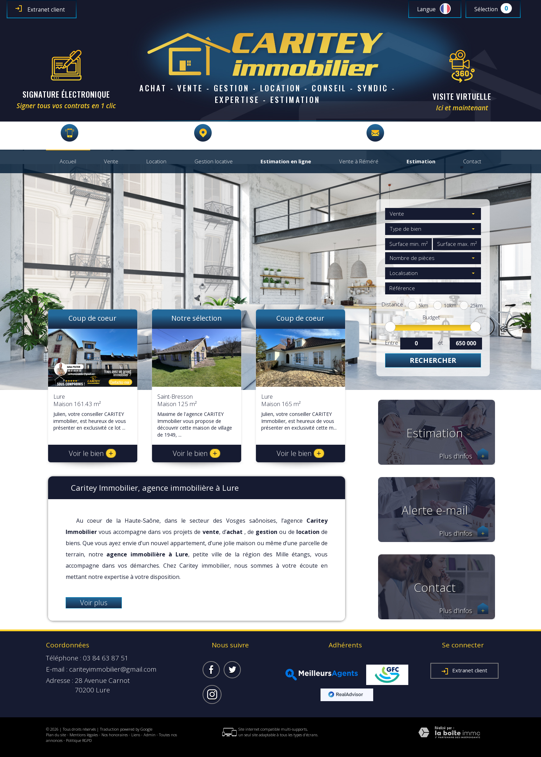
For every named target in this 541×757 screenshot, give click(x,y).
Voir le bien (93, 453)
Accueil (68, 161)
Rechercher (433, 360)
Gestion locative (213, 161)
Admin (150, 734)
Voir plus (93, 602)
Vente (111, 161)
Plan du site (56, 734)
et (440, 342)
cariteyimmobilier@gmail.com (434, 133)
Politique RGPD (79, 740)
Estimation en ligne (285, 161)
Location (156, 161)
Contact (472, 161)
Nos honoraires (114, 734)
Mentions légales (84, 734)
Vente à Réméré (358, 161)
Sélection (486, 9)
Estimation (421, 161)
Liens (135, 734)
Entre (391, 342)
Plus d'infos (463, 456)
